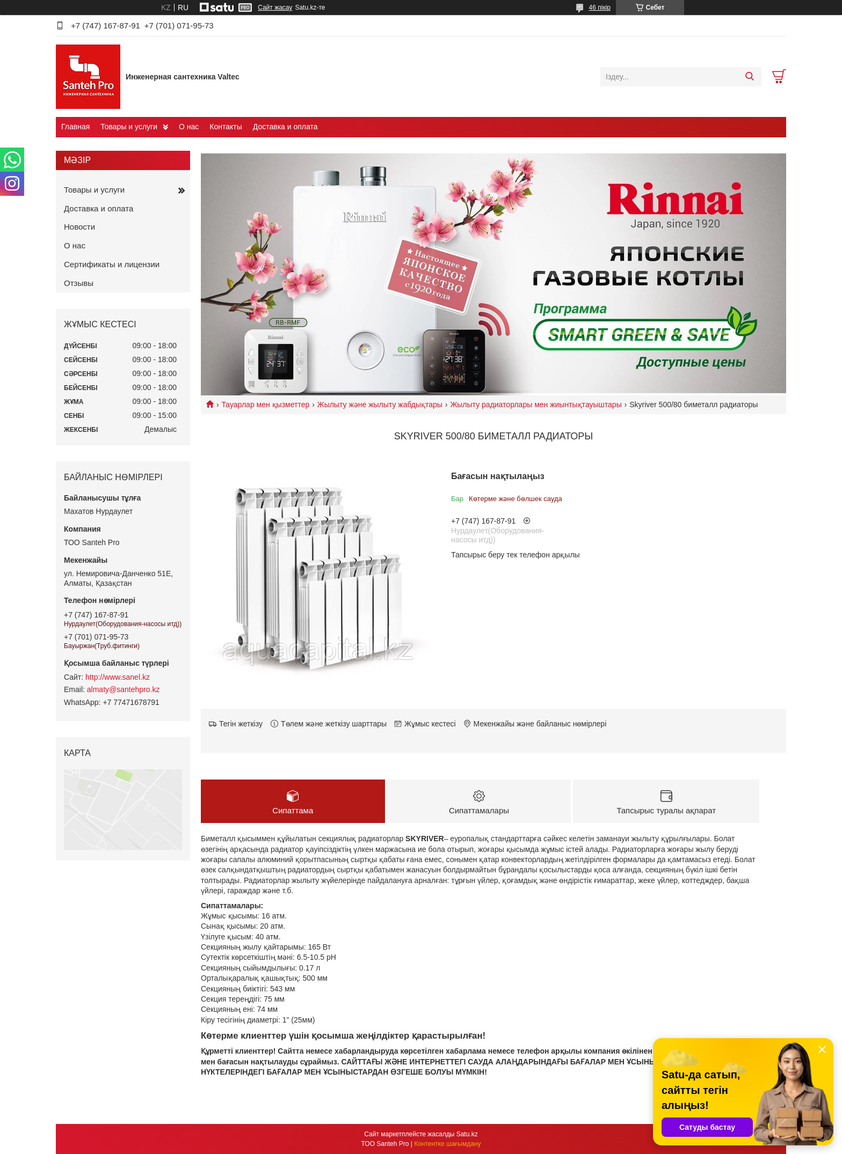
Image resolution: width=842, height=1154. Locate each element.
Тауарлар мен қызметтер (265, 404)
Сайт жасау (275, 7)
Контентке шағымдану (447, 1144)
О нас (189, 126)
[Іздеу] (749, 76)
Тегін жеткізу (241, 723)
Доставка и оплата (285, 126)
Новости (79, 226)
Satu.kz (467, 1134)
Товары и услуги (128, 126)
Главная (75, 126)
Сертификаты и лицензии (111, 264)
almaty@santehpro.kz (123, 689)
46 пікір (600, 7)
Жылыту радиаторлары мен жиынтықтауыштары (535, 404)
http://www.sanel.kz (117, 677)
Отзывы (78, 283)
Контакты (225, 126)
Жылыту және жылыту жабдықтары (379, 404)
